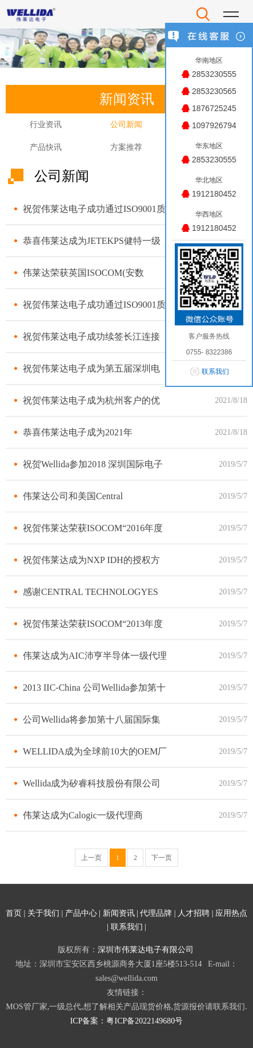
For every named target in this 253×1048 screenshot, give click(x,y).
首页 (14, 913)
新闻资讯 (119, 913)
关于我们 (43, 913)
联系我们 (127, 927)
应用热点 (231, 913)
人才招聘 (194, 913)
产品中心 (81, 913)
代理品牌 (156, 913)
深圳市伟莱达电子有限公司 (146, 949)
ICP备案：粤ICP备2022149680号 (126, 1021)
